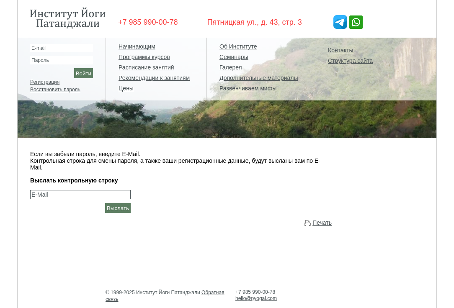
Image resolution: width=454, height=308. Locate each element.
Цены (126, 88)
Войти (83, 73)
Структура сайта (350, 60)
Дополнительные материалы (258, 77)
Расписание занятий (146, 67)
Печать (322, 222)
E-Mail (39, 194)
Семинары (233, 57)
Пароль (40, 60)
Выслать (118, 208)
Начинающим (137, 46)
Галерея (230, 67)
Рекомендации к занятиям (154, 77)
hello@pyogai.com (256, 298)
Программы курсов (144, 57)
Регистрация (44, 82)
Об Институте (238, 46)
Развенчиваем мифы (247, 88)
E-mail (38, 48)
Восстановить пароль (55, 89)
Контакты (340, 50)
